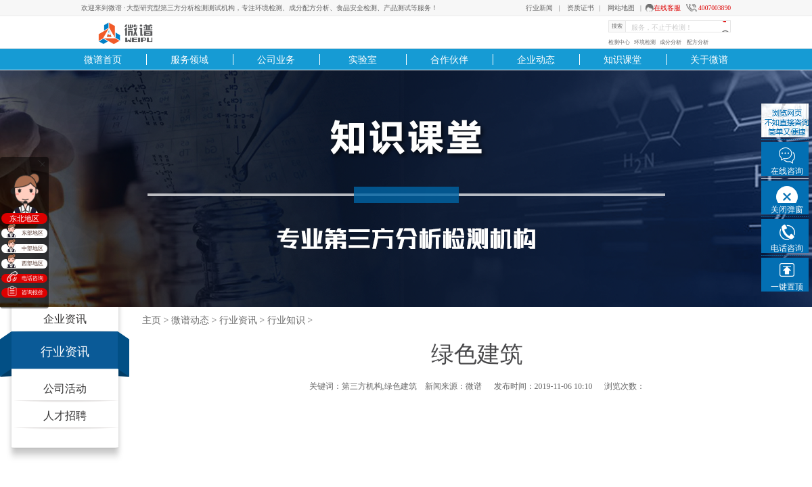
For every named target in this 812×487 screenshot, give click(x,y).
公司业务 (276, 59)
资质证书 (580, 7)
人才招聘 (65, 415)
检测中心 (619, 42)
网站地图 (621, 7)
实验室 (362, 59)
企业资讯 (65, 319)
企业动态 (536, 59)
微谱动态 (190, 320)
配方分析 (697, 42)
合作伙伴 (449, 59)
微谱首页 (103, 59)
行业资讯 (65, 351)
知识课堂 (622, 59)
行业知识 (286, 320)
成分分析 (670, 42)
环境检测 (645, 42)
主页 (151, 320)
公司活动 (65, 388)
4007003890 (714, 7)
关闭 (42, 163)
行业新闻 (539, 7)
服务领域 (189, 59)
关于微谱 (709, 59)
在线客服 (667, 7)
